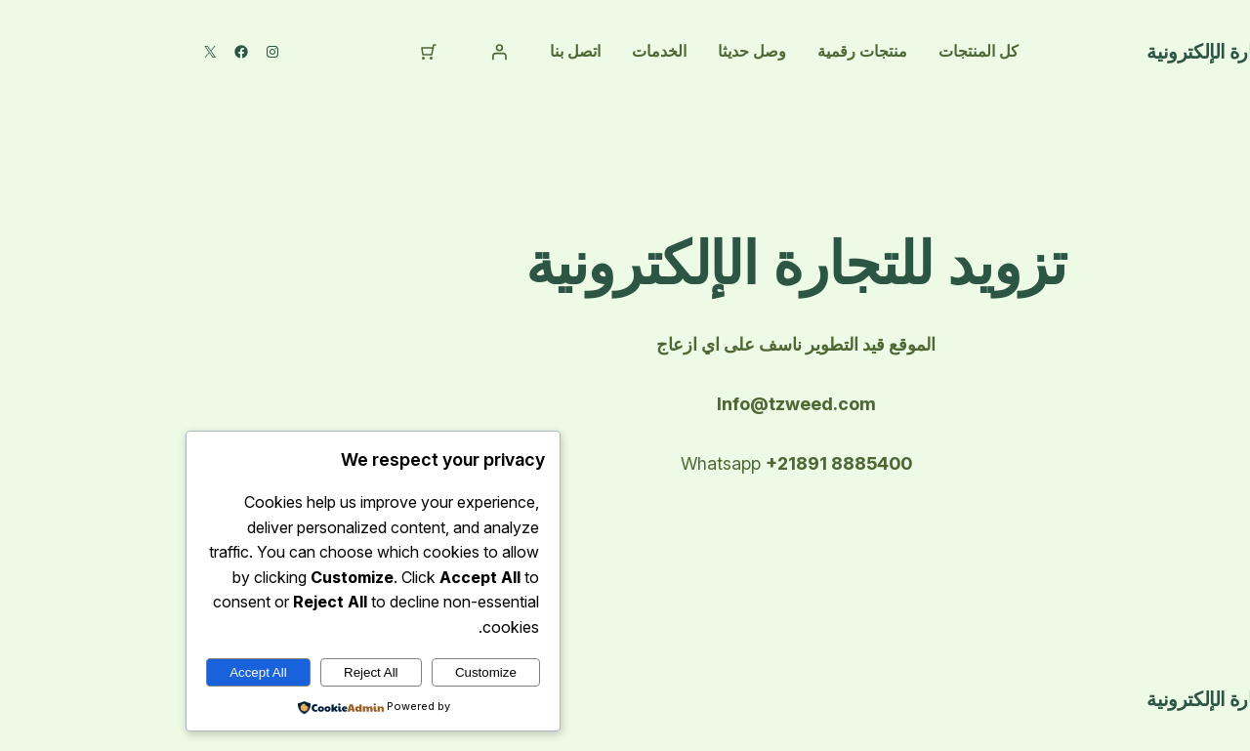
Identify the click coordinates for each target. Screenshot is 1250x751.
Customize (315, 672)
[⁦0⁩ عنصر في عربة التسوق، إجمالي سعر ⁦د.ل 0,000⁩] (257, 51)
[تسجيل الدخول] (328, 51)
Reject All (200, 672)
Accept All (87, 672)
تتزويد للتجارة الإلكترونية (1069, 51)
